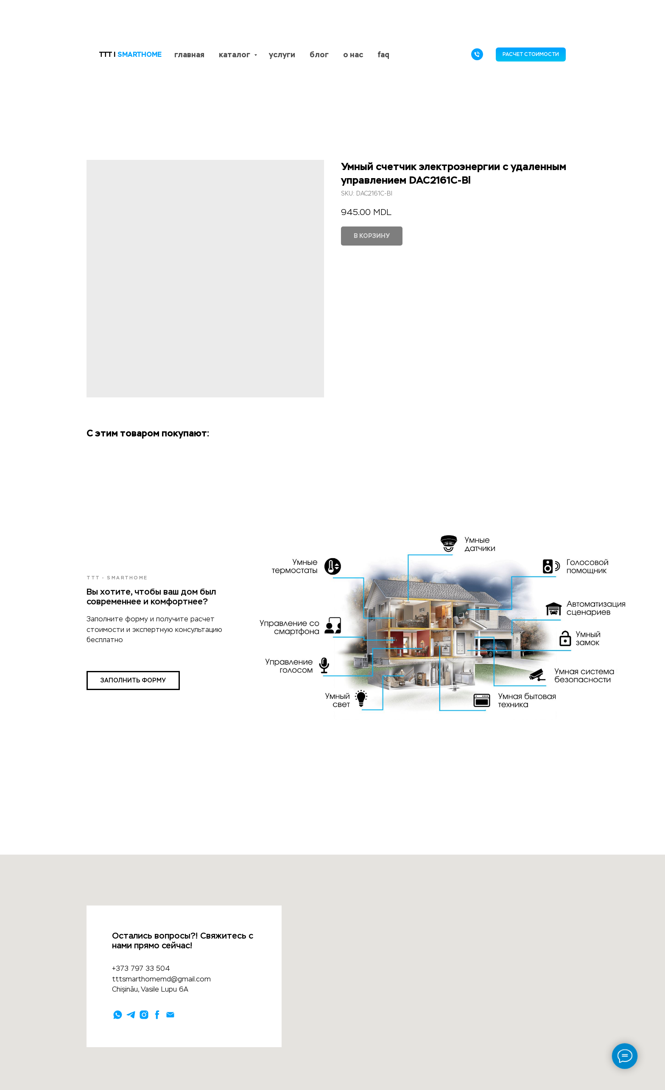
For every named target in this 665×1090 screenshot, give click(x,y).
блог (319, 54)
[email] (170, 1014)
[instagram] (144, 1014)
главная (189, 54)
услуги (282, 54)
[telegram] (131, 1014)
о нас (353, 54)
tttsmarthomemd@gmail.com (161, 979)
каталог (235, 54)
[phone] (477, 54)
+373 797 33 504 (141, 968)
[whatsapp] (117, 1014)
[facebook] (157, 1014)
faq (383, 54)
